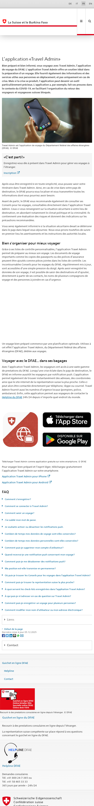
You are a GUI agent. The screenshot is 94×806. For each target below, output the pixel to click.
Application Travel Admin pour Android (27, 464)
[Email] (21, 617)
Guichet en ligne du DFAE (18, 700)
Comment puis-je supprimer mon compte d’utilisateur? (33, 530)
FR (83, 3)
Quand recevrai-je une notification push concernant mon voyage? (39, 537)
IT (77, 3)
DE (70, 3)
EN (90, 3)
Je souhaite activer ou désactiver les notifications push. (33, 509)
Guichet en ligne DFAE (15, 645)
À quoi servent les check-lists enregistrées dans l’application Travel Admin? (44, 571)
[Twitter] (7, 617)
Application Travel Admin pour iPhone (26, 458)
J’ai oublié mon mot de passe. (20, 502)
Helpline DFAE (11, 748)
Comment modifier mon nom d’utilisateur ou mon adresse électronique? (43, 592)
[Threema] (15, 617)
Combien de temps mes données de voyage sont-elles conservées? (40, 516)
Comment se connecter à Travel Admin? (26, 488)
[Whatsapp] (18, 617)
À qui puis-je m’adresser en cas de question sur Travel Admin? (37, 578)
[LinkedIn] (11, 617)
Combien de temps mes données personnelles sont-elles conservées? (41, 523)
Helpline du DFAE (12, 379)
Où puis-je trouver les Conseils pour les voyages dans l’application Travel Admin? (47, 557)
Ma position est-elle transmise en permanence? (30, 550)
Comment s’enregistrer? (17, 481)
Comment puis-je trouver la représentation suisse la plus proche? (39, 564)
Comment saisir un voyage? (19, 495)
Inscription (12, 155)
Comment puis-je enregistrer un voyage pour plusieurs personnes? (40, 585)
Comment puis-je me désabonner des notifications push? (34, 544)
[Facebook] (4, 617)
